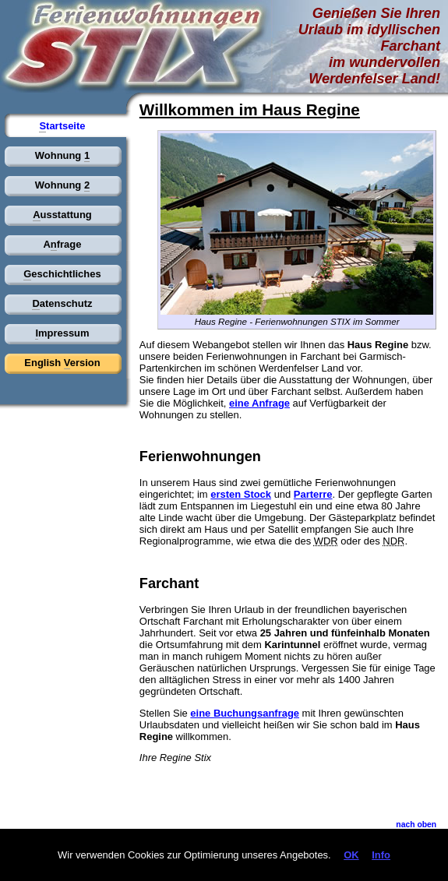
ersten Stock (240, 494)
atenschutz (62, 304)
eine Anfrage (259, 403)
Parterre (313, 494)
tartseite (62, 126)
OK (351, 855)
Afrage (62, 244)
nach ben (416, 825)
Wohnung (62, 156)
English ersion (62, 363)
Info (381, 855)
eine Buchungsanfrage (244, 713)
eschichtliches (62, 274)
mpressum (62, 333)
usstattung (62, 215)
